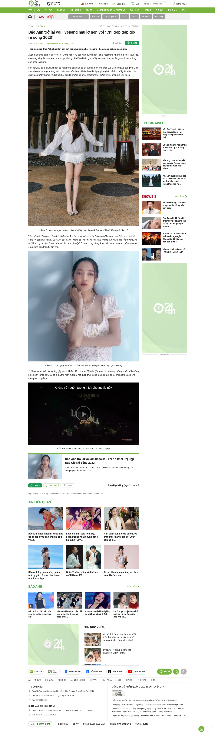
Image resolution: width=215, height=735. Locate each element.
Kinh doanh (75, 10)
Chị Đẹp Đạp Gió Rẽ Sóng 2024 (59, 44)
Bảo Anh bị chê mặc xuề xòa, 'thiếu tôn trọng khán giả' (40, 614)
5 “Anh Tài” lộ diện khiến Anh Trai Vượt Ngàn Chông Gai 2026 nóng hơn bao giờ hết (174, 237)
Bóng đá (61, 10)
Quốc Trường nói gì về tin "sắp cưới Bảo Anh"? (82, 574)
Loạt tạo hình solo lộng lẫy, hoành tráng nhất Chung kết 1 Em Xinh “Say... (82, 536)
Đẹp (120, 680)
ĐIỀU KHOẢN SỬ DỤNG (120, 724)
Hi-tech (147, 10)
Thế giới (159, 10)
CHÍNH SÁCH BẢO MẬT (94, 724)
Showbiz (149, 196)
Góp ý (76, 724)
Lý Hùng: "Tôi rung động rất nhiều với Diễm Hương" (117, 651)
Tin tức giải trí (110, 16)
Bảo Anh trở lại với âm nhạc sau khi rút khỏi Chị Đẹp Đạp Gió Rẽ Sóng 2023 (99, 460)
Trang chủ (32, 26)
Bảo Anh (39, 44)
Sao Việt (95, 16)
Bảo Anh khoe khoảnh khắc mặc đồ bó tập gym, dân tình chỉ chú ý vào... (45, 536)
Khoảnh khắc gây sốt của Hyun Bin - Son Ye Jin (174, 250)
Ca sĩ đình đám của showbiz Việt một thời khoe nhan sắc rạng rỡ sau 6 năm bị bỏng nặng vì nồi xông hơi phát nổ (119, 637)
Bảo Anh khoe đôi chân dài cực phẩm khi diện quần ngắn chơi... (69, 614)
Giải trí (89, 10)
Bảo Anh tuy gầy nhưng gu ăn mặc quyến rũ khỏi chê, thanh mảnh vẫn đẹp (44, 575)
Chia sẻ (134, 43)
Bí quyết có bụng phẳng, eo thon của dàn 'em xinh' (121, 574)
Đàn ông (159, 16)
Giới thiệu (62, 724)
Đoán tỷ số (119, 3)
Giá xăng (103, 4)
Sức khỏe (134, 10)
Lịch (135, 3)
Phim (134, 16)
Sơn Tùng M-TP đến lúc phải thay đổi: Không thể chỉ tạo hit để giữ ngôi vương (174, 222)
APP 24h (36, 671)
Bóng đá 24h (94, 671)
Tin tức (48, 10)
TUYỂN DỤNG (141, 724)
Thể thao (172, 10)
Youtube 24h (136, 671)
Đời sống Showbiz (78, 16)
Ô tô (184, 10)
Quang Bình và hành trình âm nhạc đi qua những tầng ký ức (175, 147)
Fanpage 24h (73, 671)
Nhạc (124, 16)
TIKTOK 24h (115, 671)
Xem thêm (132, 586)
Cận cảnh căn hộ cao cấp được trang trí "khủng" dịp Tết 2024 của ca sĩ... (120, 536)
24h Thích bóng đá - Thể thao (111, 10)
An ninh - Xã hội (77, 680)
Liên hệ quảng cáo (41, 724)
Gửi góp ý (52, 485)
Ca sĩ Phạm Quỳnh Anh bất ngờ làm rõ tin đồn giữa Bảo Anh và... (125, 614)
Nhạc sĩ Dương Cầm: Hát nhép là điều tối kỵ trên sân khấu (174, 205)
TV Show (146, 16)
